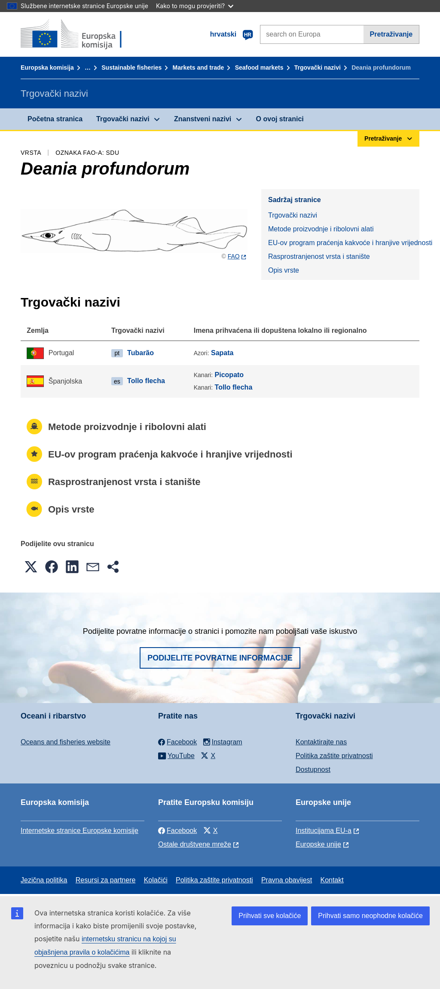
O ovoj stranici (280, 119)
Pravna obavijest (286, 880)
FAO (234, 256)
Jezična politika (44, 880)
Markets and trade (198, 67)
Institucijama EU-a (323, 830)
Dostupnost (313, 769)
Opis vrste (283, 270)
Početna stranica (55, 119)
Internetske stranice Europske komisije (79, 830)
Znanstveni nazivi (202, 119)
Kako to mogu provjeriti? (194, 5)
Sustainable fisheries (131, 67)
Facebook (177, 830)
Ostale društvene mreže (194, 844)
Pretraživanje (391, 34)
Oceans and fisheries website (65, 742)
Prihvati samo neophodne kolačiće (370, 915)
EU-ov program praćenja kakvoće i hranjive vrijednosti (343, 242)
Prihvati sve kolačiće (269, 915)
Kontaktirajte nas (321, 742)
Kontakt (331, 880)
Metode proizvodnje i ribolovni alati (320, 229)
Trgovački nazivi (317, 67)
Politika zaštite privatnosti (334, 755)
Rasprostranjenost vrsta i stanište (319, 256)
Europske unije (318, 844)
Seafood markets (259, 67)
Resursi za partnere (106, 880)
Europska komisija (47, 67)
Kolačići (156, 880)
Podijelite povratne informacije (220, 658)
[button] (31, 566)
